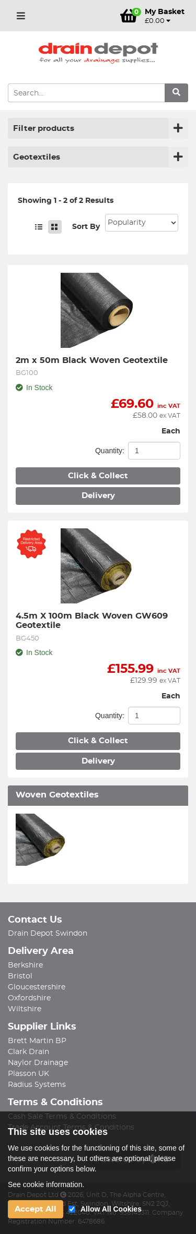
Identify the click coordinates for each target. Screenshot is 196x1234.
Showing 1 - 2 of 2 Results (65, 200)
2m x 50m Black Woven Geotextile (92, 360)
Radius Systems (37, 1084)
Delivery (98, 496)
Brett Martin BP (37, 1041)
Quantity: (109, 450)
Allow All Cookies (111, 1209)
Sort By (86, 227)
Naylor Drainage (38, 1063)
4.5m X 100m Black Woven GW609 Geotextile (93, 621)
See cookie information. (46, 1184)
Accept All (35, 1209)
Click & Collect (98, 476)
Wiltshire (24, 1009)
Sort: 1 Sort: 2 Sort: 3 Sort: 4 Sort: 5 (141, 223)
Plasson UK (28, 1074)
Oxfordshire (29, 998)
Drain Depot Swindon (47, 933)
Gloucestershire (36, 987)
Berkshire (25, 965)
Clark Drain (28, 1052)
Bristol (20, 976)
